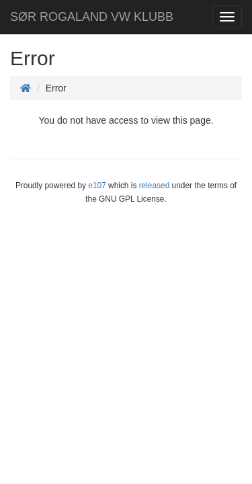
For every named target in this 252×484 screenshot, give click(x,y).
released (154, 185)
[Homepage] (25, 88)
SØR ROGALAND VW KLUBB (91, 17)
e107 (97, 185)
